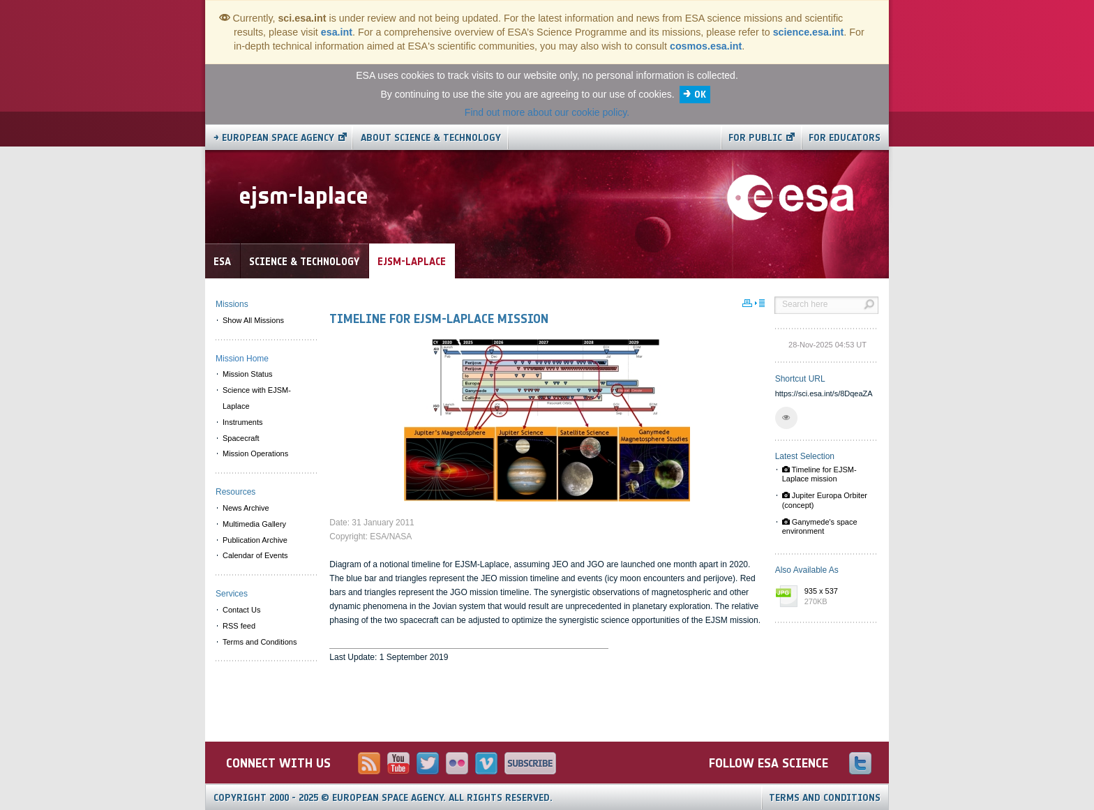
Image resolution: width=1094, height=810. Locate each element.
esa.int (336, 32)
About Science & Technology (431, 138)
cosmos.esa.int (706, 46)
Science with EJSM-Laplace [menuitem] (257, 398)
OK (700, 94)
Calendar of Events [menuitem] (255, 555)
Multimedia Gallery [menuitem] (254, 524)
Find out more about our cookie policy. (547, 112)
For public (755, 138)
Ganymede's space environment (819, 526)
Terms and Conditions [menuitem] (260, 642)
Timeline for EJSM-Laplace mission (819, 474)
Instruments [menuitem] (242, 422)
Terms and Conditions (825, 798)
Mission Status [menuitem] (248, 374)
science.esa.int (808, 32)
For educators (845, 138)
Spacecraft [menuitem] (241, 438)
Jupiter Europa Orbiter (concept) (824, 500)
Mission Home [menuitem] (242, 358)
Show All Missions (253, 320)
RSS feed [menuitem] (239, 626)
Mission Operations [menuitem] (255, 453)
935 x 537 (837, 597)
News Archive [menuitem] (246, 508)
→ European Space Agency (273, 138)
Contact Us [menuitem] (241, 610)
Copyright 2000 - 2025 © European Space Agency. (383, 798)
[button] (786, 418)
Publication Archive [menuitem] (255, 540)
